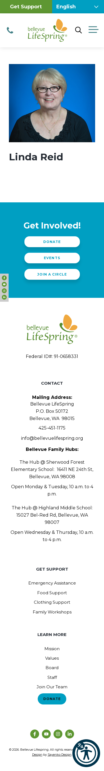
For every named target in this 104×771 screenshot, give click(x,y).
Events (52, 258)
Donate (52, 242)
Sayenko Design (60, 755)
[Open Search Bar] (78, 30)
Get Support (26, 7)
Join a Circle (52, 274)
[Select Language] (78, 6)
